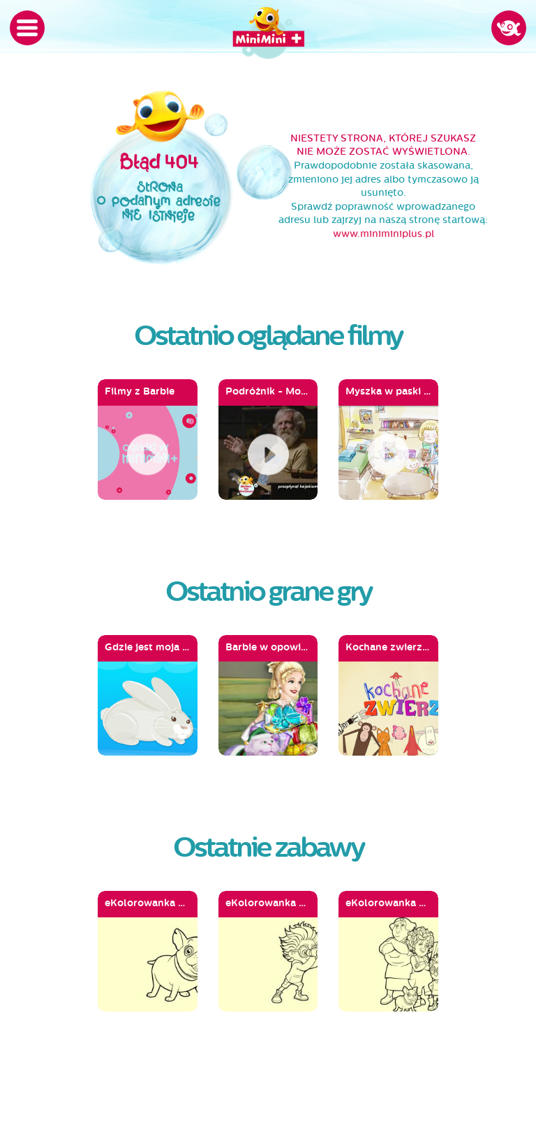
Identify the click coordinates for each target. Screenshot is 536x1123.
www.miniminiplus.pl (383, 234)
